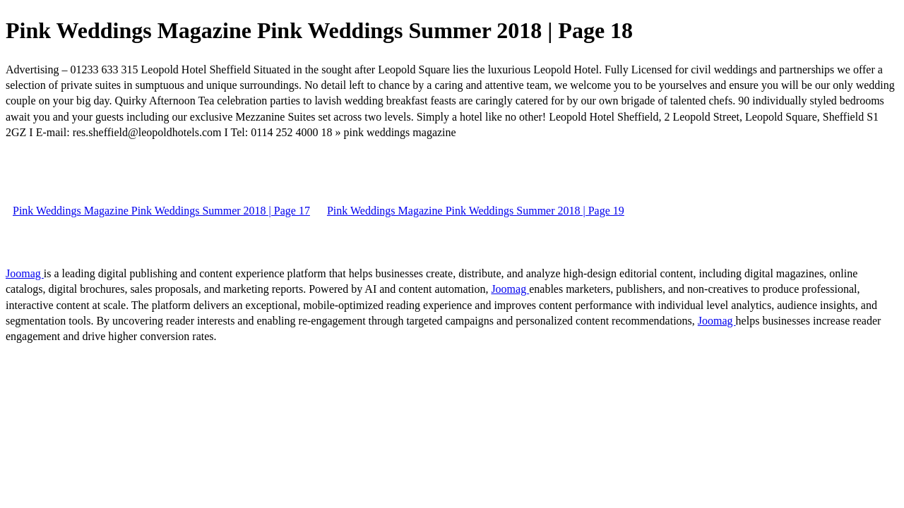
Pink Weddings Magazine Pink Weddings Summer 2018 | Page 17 (161, 211)
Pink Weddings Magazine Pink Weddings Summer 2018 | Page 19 (475, 211)
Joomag (25, 273)
